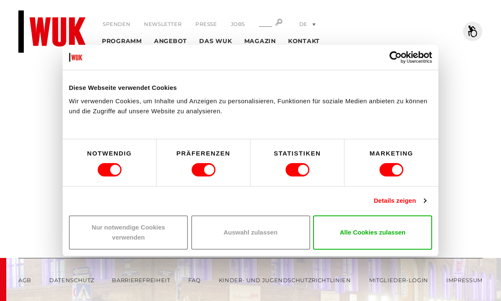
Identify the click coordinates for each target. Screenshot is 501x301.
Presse (206, 24)
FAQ (194, 280)
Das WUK (215, 41)
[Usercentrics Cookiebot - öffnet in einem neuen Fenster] (395, 57)
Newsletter (163, 24)
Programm (122, 41)
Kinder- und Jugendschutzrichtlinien (285, 280)
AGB (24, 280)
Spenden (116, 24)
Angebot (170, 41)
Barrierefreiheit (141, 280)
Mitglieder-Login (398, 280)
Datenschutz (71, 280)
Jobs (238, 24)
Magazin (260, 41)
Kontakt (304, 41)
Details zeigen (395, 200)
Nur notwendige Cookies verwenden (128, 232)
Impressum (464, 280)
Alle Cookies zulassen (373, 232)
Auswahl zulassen (250, 232)
